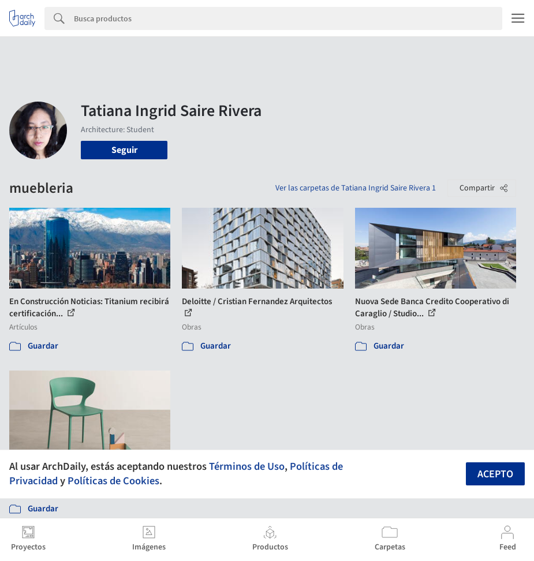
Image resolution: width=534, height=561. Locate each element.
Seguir (124, 150)
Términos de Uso (247, 466)
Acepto (495, 474)
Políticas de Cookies (113, 480)
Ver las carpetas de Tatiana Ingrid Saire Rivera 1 (355, 188)
